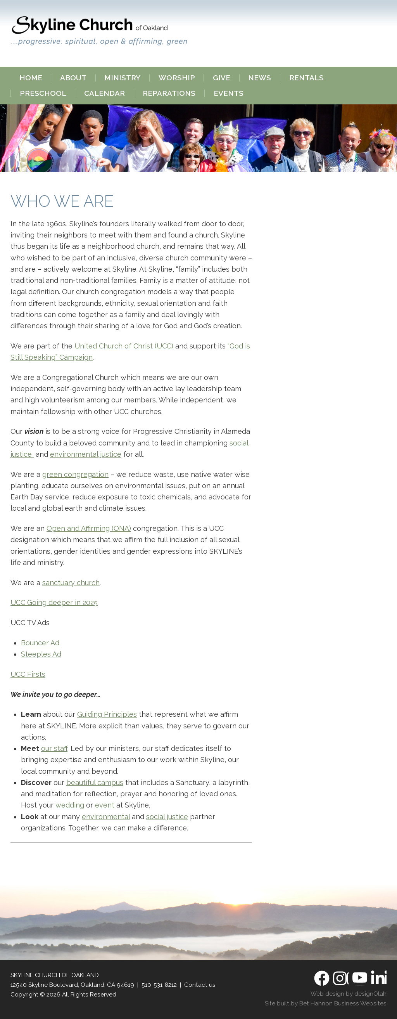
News (259, 77)
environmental (106, 817)
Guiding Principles (107, 714)
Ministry (122, 77)
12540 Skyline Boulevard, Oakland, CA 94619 (72, 984)
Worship (177, 77)
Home (30, 77)
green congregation (75, 474)
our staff (54, 748)
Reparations (169, 93)
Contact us (200, 984)
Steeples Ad (41, 654)
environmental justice (85, 454)
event (104, 805)
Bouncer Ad (40, 643)
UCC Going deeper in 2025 (54, 602)
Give (221, 77)
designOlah (370, 993)
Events (228, 93)
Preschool (43, 93)
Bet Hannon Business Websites (343, 1003)
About (73, 77)
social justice (167, 817)
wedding (69, 805)
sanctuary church (71, 583)
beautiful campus (94, 782)
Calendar (104, 93)
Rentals (306, 77)
